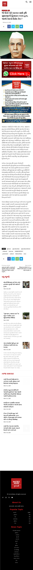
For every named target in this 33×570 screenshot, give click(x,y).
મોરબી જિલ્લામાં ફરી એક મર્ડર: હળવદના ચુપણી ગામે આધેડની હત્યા (12, 284)
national (12, 253)
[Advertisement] (16, 454)
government (5, 253)
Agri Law (9, 248)
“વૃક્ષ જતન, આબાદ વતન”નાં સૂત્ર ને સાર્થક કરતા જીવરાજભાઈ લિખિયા (11, 316)
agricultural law (15, 248)
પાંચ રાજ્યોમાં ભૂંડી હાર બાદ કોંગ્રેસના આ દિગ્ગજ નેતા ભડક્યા (11, 345)
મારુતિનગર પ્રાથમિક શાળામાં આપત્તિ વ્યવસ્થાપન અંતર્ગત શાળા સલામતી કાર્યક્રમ (13, 405)
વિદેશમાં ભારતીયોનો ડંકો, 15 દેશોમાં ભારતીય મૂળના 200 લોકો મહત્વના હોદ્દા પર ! (24, 269)
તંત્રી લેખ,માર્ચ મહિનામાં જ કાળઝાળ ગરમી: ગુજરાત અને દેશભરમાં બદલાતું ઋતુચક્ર (12, 381)
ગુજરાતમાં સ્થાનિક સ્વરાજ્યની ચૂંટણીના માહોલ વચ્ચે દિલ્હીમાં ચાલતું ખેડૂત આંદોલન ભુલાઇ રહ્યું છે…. (8, 269)
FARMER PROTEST (19, 251)
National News (18, 253)
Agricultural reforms (25, 248)
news (25, 253)
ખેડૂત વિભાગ (4, 10)
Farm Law (11, 251)
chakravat (4, 251)
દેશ (9, 10)
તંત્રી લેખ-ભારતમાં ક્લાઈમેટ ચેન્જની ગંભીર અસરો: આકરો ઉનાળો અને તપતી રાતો (12, 428)
